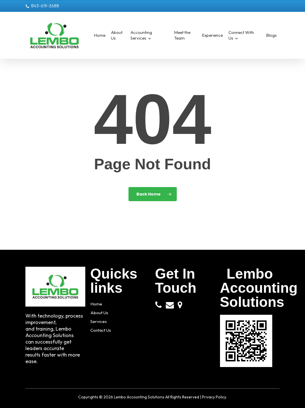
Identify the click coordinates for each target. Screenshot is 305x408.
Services (99, 321)
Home (97, 304)
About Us (101, 312)
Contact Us (103, 330)
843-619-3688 (42, 5)
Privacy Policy (214, 397)
